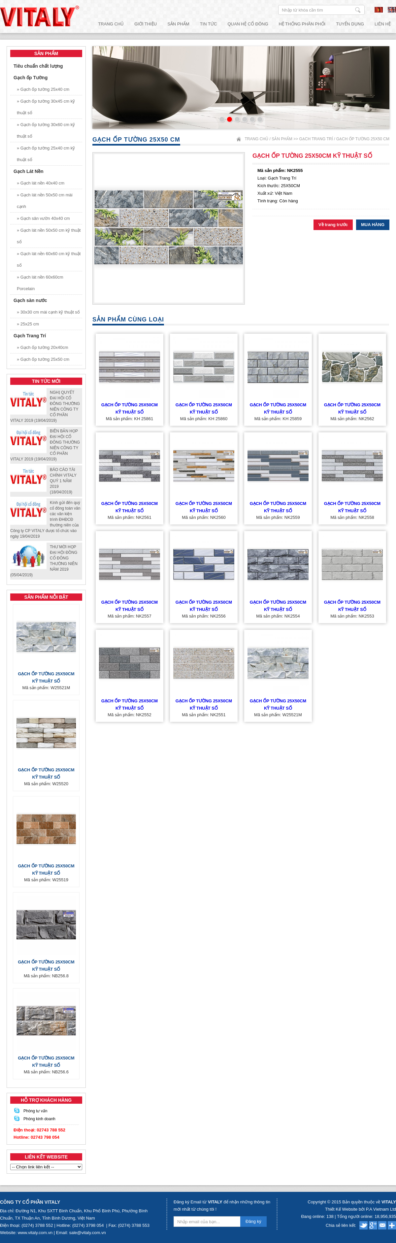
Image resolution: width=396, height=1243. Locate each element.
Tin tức (208, 23)
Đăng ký (253, 1221)
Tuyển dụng (350, 23)
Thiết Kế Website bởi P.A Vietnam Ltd (360, 1209)
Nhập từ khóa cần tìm (358, 10)
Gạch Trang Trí (316, 139)
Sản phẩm (178, 23)
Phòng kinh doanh (39, 1119)
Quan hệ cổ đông (247, 23)
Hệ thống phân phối (302, 23)
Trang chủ (111, 23)
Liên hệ (383, 23)
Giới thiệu (145, 23)
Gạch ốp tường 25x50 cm (362, 139)
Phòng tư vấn (35, 1111)
